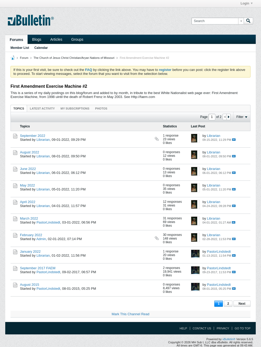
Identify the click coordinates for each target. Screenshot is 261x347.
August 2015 (29, 285)
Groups (77, 39)
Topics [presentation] (18, 108)
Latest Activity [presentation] (42, 108)
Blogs (36, 39)
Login (247, 3)
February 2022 (31, 235)
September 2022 (32, 136)
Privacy (223, 328)
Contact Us (202, 328)
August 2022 (29, 152)
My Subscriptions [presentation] (75, 108)
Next (241, 303)
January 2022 (30, 251)
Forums (16, 40)
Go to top (242, 328)
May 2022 (27, 185)
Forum (24, 57)
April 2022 (27, 202)
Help (183, 328)
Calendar (41, 48)
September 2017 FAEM (37, 268)
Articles (56, 39)
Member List (20, 48)
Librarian (43, 140)
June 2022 (28, 169)
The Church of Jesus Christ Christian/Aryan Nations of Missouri (74, 57)
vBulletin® (229, 339)
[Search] (217, 21)
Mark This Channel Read (130, 314)
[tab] (19, 108)
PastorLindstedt (48, 222)
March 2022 (29, 218)
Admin (41, 239)
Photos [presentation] (101, 108)
